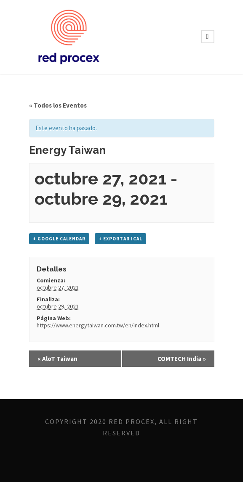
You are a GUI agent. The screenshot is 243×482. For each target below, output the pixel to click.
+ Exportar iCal (120, 239)
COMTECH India (182, 359)
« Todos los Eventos (58, 105)
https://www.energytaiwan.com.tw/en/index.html (98, 325)
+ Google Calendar (59, 239)
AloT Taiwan (57, 359)
